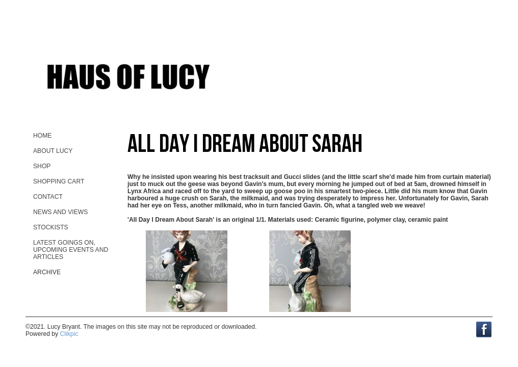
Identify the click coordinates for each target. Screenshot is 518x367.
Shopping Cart (58, 181)
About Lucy (52, 150)
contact (48, 196)
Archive (47, 272)
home (42, 135)
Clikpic (69, 333)
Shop (41, 166)
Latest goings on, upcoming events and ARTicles (70, 249)
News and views (60, 212)
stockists (50, 227)
